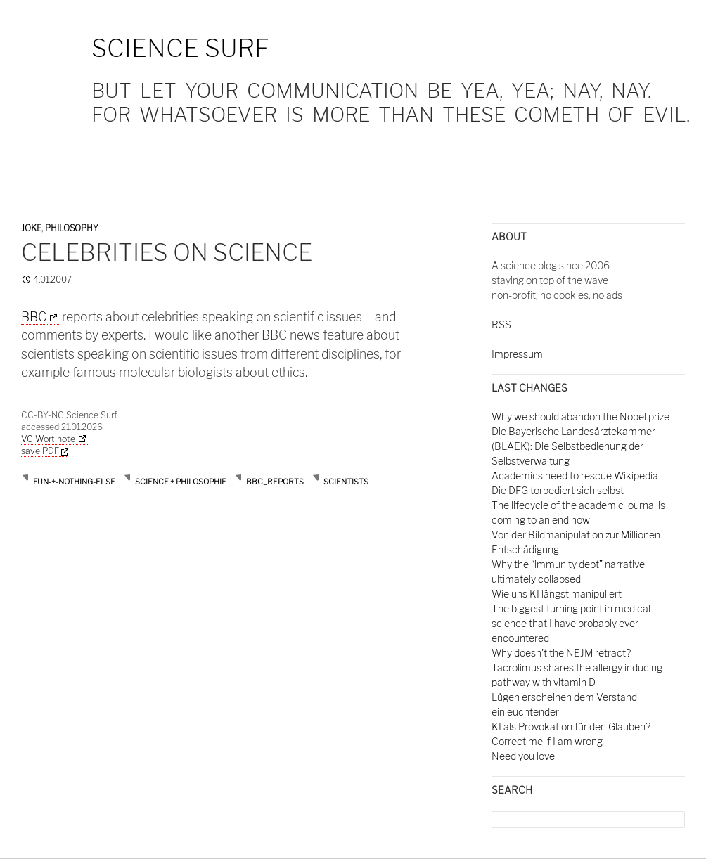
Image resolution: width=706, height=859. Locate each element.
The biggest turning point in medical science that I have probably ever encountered (571, 623)
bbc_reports (275, 481)
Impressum (517, 354)
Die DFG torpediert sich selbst (558, 490)
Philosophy (71, 228)
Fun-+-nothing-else (74, 481)
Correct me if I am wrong (547, 741)
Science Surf (180, 48)
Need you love (523, 756)
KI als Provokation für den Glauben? (571, 726)
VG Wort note (48, 439)
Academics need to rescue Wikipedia (575, 476)
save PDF (44, 451)
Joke (31, 228)
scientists (345, 481)
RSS (501, 324)
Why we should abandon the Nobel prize (580, 416)
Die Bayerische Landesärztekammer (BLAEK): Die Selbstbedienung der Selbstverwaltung (573, 446)
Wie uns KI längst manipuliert (557, 594)
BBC (33, 316)
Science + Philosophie (180, 481)
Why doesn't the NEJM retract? (561, 653)
